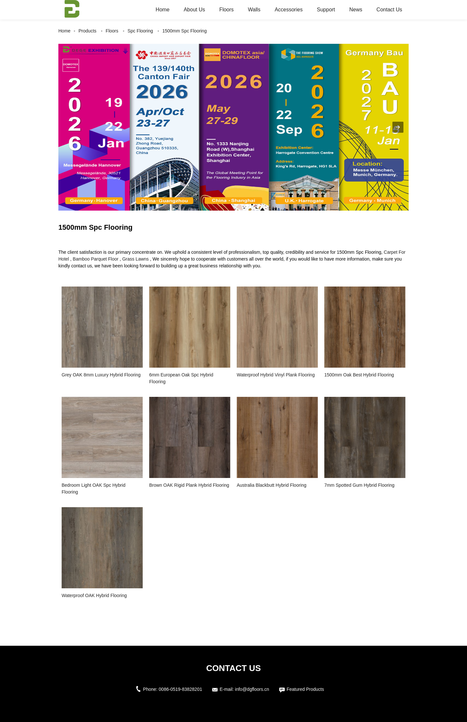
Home (163, 9)
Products (87, 30)
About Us (194, 9)
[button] (397, 127)
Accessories (289, 9)
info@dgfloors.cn (252, 689)
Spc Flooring (140, 30)
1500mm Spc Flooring (184, 30)
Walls (254, 9)
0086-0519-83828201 (180, 689)
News (355, 9)
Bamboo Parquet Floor (95, 259)
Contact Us (389, 9)
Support (326, 9)
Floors (226, 9)
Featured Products (305, 689)
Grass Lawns (135, 259)
